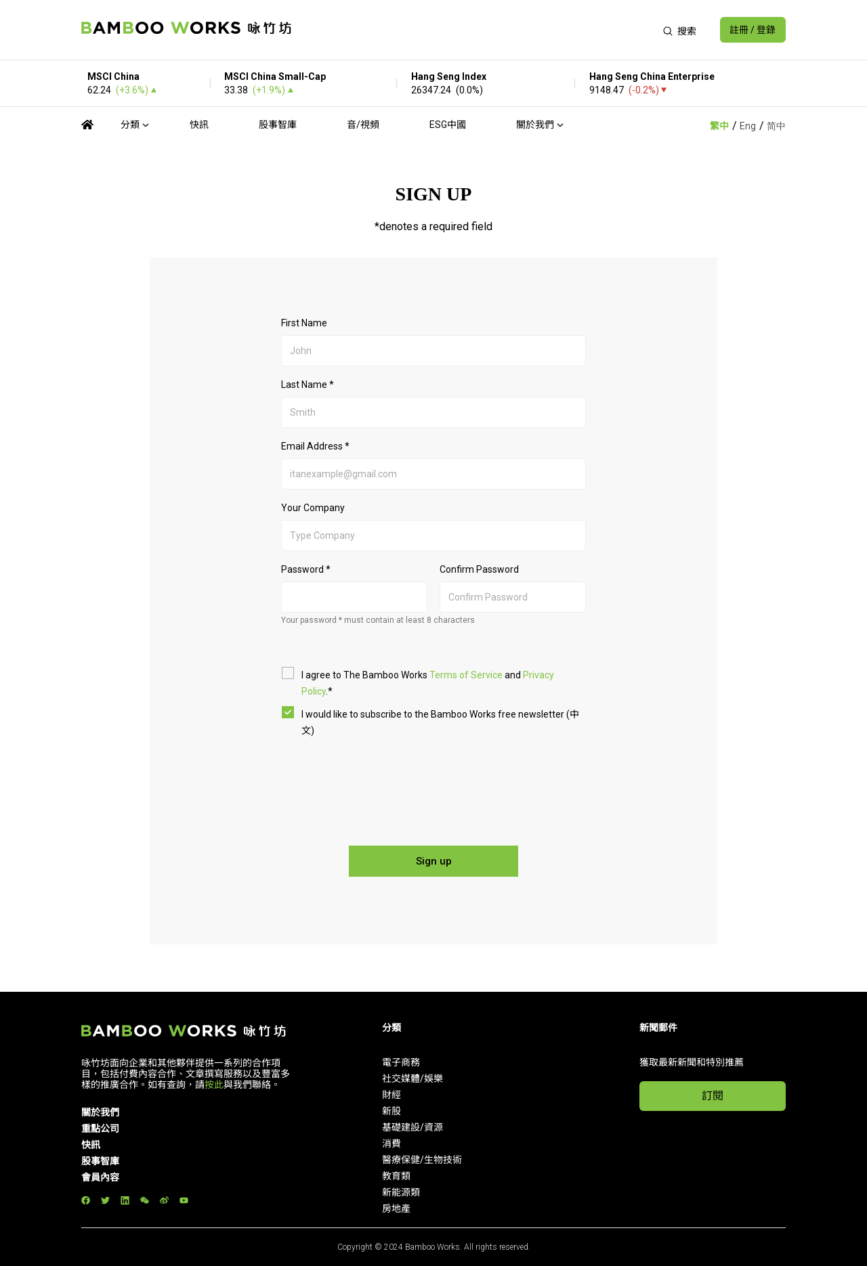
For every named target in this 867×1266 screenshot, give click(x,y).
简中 (776, 126)
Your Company (313, 507)
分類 (130, 124)
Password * (306, 569)
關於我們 (535, 124)
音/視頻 (363, 124)
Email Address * (315, 446)
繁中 (719, 126)
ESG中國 (447, 124)
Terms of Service (466, 675)
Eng (748, 126)
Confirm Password (479, 569)
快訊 (199, 124)
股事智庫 (278, 124)
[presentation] (435, 785)
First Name (304, 323)
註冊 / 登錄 (752, 29)
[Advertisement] (476, 29)
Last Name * (307, 384)
